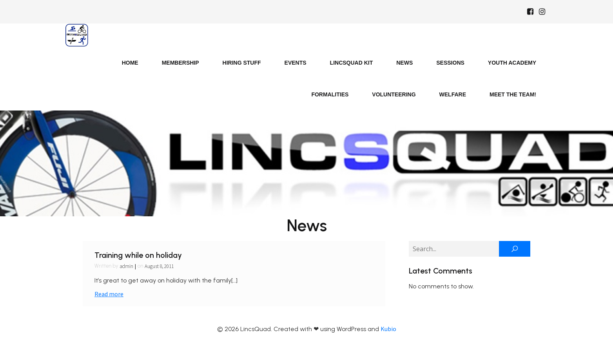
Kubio (388, 329)
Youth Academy (512, 63)
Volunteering (393, 94)
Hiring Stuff (242, 63)
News (404, 63)
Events (295, 63)
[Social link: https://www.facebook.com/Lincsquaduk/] (530, 12)
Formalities (329, 94)
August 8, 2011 (159, 266)
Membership (180, 63)
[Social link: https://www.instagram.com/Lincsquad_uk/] (542, 12)
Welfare (452, 94)
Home (130, 63)
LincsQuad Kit (351, 63)
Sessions (450, 63)
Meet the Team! (513, 94)
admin (126, 266)
